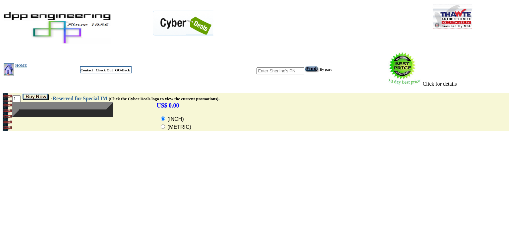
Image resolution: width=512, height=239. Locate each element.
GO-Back (122, 70)
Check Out (104, 70)
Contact (87, 70)
